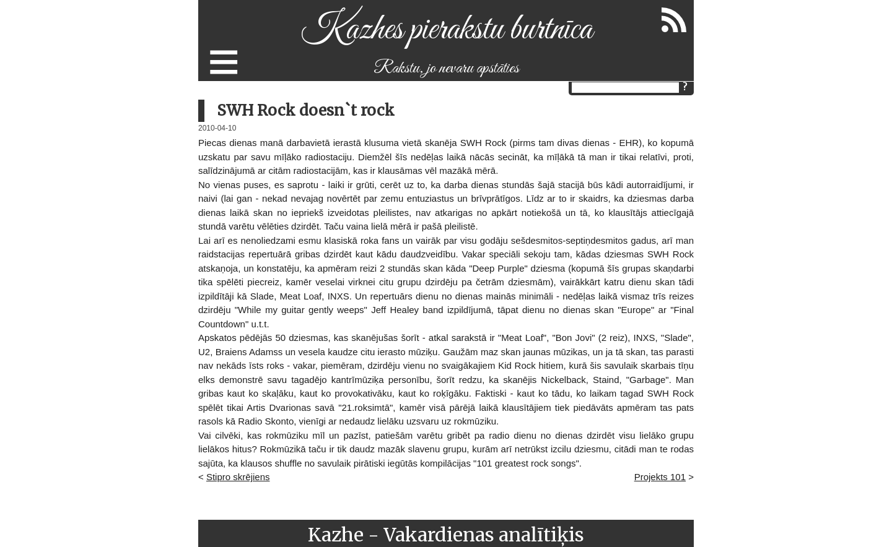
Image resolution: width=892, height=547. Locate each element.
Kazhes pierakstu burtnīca (446, 30)
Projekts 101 (660, 477)
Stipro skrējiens (238, 477)
